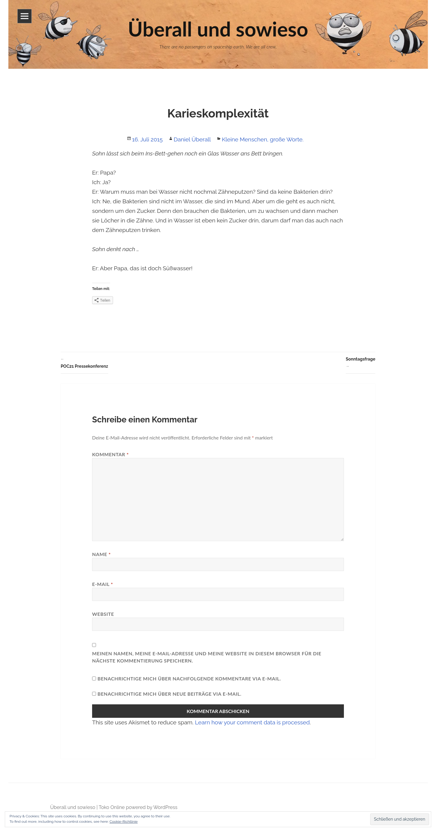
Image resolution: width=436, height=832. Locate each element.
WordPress (165, 807)
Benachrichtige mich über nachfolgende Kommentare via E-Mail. (189, 678)
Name (101, 554)
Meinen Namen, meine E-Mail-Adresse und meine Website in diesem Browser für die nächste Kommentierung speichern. (206, 657)
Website (103, 614)
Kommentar (110, 454)
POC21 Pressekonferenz (84, 362)
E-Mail (102, 584)
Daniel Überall (192, 139)
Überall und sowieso (72, 807)
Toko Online (112, 807)
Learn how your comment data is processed (252, 722)
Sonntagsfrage (360, 363)
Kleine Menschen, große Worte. (263, 139)
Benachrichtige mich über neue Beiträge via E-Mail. (169, 694)
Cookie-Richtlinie (123, 821)
